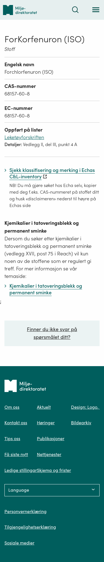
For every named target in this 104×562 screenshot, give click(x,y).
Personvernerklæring (25, 511)
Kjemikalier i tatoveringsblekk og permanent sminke (41, 227)
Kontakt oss (15, 422)
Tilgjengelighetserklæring (30, 527)
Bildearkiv (81, 422)
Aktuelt (44, 407)
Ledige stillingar (20, 470)
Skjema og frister (54, 470)
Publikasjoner (50, 438)
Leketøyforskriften (24, 137)
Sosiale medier (19, 543)
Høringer (46, 422)
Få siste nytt (16, 454)
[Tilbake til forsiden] (19, 10)
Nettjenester (49, 454)
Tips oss (12, 438)
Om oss (11, 407)
